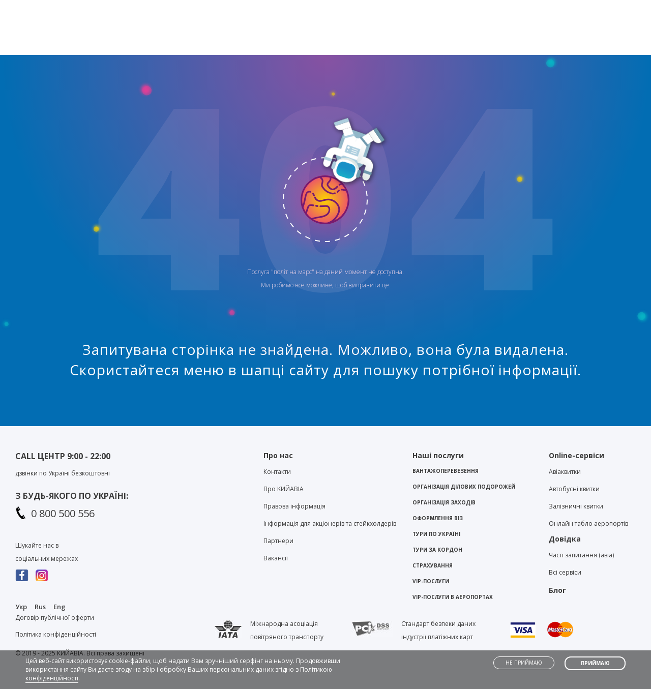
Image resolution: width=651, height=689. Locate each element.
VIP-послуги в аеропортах (452, 597)
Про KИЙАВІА (283, 489)
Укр (21, 606)
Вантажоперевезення (445, 470)
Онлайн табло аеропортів (588, 523)
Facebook (22, 575)
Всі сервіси (565, 572)
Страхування (432, 565)
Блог (470, 8)
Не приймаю (524, 662)
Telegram (303, 11)
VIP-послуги (430, 581)
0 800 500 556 (63, 513)
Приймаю (595, 663)
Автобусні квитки (574, 489)
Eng (59, 606)
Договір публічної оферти (54, 617)
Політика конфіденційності (55, 634)
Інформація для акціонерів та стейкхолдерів (329, 523)
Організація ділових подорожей (463, 486)
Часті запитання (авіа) (581, 555)
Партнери (278, 540)
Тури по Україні (436, 533)
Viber (285, 11)
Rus (40, 606)
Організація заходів (444, 502)
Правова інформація (294, 506)
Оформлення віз (437, 518)
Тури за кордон (437, 549)
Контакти (427, 8)
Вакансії (275, 558)
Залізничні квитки (576, 506)
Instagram (42, 575)
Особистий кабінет (594, 8)
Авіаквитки (565, 471)
